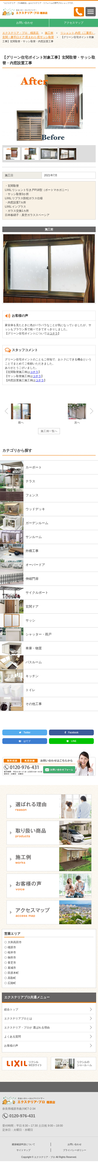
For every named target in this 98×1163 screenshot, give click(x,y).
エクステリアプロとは (18, 1018)
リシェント (67, 33)
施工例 (49, 33)
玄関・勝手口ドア (13, 37)
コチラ (53, 333)
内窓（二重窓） (85, 33)
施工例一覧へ (49, 431)
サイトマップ (23, 1150)
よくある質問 (12, 1036)
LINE (71, 741)
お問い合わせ (24, 22)
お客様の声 (11, 1045)
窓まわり (30, 37)
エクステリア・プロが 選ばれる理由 (26, 1027)
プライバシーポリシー (74, 1150)
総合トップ (11, 1009)
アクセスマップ (73, 22)
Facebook (71, 732)
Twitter (24, 732)
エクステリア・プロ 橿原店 (20, 33)
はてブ (24, 741)
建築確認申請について (23, 1144)
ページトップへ (49, 1087)
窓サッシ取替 (45, 37)
